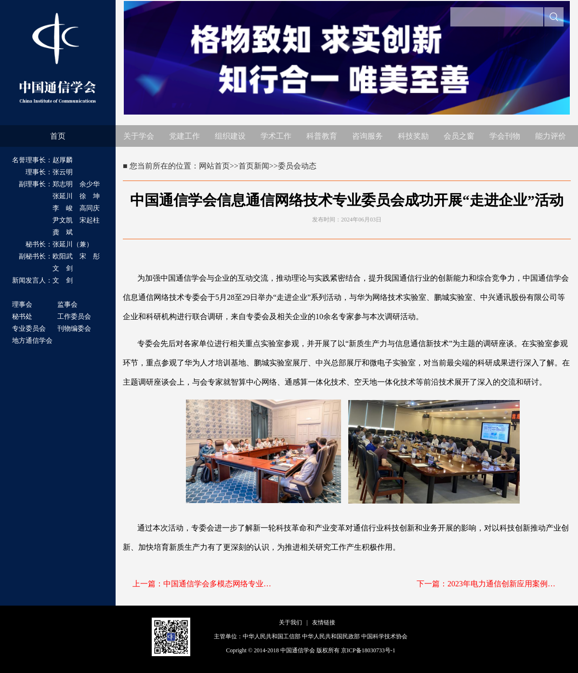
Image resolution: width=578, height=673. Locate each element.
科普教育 (321, 136)
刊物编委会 (74, 328)
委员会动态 (297, 166)
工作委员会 (74, 316)
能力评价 (550, 136)
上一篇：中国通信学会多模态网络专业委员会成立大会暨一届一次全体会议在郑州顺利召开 (204, 584)
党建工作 (184, 136)
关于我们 (290, 622)
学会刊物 (504, 136)
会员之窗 (459, 136)
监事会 (67, 304)
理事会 (22, 304)
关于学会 (138, 136)
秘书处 (22, 316)
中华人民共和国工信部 (272, 636)
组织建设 (230, 136)
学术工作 (276, 136)
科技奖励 (413, 136)
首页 (58, 136)
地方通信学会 (32, 340)
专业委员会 (29, 328)
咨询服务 (367, 136)
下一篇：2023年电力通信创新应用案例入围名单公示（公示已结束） (489, 584)
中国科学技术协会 (384, 636)
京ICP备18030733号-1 (368, 650)
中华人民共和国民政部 (331, 636)
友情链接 (323, 622)
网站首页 (214, 166)
